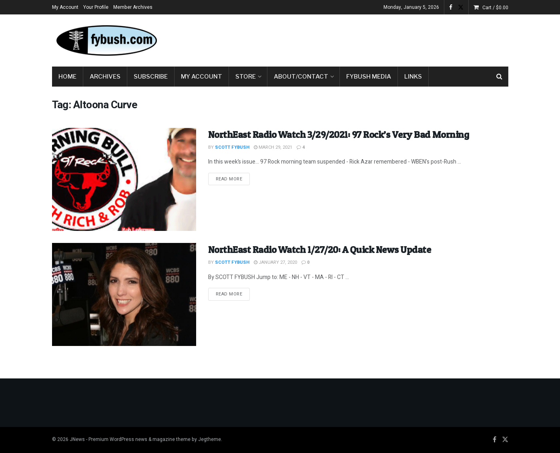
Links (413, 76)
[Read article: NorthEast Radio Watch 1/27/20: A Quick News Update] (124, 294)
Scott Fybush (232, 147)
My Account (65, 7)
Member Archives (133, 7)
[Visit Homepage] (106, 40)
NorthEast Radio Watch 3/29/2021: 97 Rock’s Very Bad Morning (338, 134)
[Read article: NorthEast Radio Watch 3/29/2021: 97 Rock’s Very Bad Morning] (124, 179)
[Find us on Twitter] (505, 440)
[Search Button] (499, 77)
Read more (233, 178)
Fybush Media (368, 76)
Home (67, 76)
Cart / (495, 7)
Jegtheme (209, 439)
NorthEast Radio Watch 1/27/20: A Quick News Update (319, 249)
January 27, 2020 (275, 262)
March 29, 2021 (273, 147)
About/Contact (301, 76)
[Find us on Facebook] (494, 440)
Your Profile (95, 7)
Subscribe (151, 76)
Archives (105, 76)
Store (245, 76)
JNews (77, 439)
